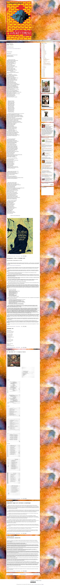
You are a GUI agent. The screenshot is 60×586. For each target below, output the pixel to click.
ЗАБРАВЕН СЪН (10, 328)
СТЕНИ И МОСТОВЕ (47, 177)
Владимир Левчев (48, 124)
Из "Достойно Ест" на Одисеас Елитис (16, 351)
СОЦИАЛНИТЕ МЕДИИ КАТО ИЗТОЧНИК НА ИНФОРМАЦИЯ (19, 503)
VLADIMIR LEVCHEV (14, 3)
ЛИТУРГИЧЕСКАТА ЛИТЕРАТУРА (13, 537)
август (44, 54)
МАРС (43, 40)
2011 (43, 76)
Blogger (42, 584)
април (44, 57)
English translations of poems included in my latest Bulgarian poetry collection (47, 174)
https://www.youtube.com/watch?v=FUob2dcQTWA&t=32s (14, 265)
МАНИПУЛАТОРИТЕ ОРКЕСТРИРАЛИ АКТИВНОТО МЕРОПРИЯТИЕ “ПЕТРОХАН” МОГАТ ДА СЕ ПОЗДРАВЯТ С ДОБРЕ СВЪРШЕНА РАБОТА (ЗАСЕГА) (47, 166)
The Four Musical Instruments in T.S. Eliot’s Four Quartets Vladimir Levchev (49, 140)
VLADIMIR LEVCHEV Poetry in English (35, 40)
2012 (43, 75)
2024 (43, 46)
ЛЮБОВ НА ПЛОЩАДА (25, 40)
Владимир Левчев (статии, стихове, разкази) (13, 40)
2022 (43, 48)
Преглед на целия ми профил (45, 135)
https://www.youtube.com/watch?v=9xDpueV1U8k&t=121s (14, 48)
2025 (43, 45)
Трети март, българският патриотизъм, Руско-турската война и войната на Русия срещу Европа (47, 149)
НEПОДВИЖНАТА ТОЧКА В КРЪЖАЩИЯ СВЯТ (16, 258)
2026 (43, 44)
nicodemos (36, 584)
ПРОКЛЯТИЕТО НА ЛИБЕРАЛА (45, 170)
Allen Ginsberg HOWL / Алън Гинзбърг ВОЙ (48, 153)
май (43, 56)
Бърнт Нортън (10, 44)
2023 (43, 47)
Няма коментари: (18, 326)
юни (43, 55)
